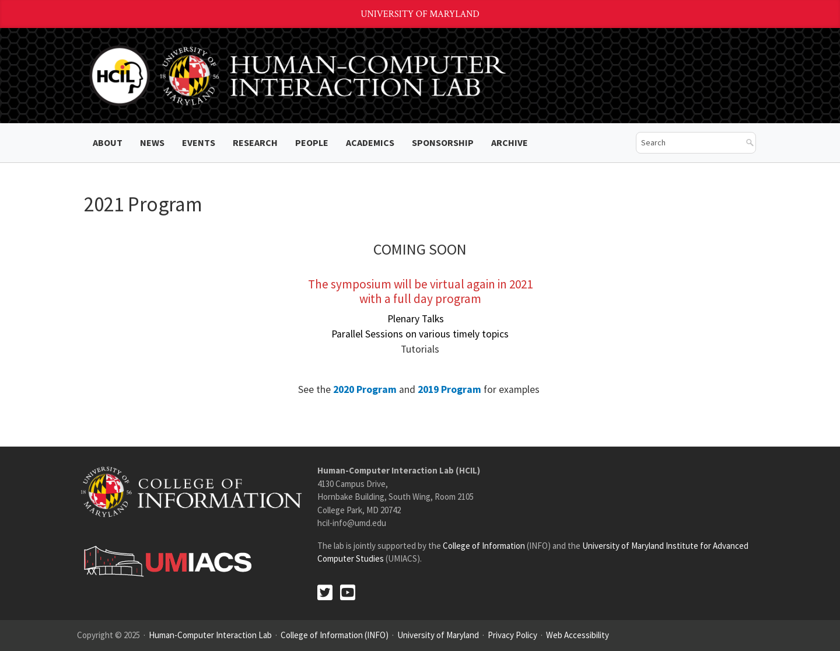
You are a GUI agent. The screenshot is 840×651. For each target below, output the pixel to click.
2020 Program (365, 389)
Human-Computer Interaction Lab (210, 634)
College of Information (484, 545)
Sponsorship (443, 142)
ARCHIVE (509, 142)
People (311, 142)
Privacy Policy (512, 634)
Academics (370, 142)
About (108, 142)
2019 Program (449, 389)
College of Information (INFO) (334, 634)
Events (198, 142)
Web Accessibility (577, 634)
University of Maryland (420, 14)
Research (255, 142)
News (152, 142)
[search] (687, 142)
